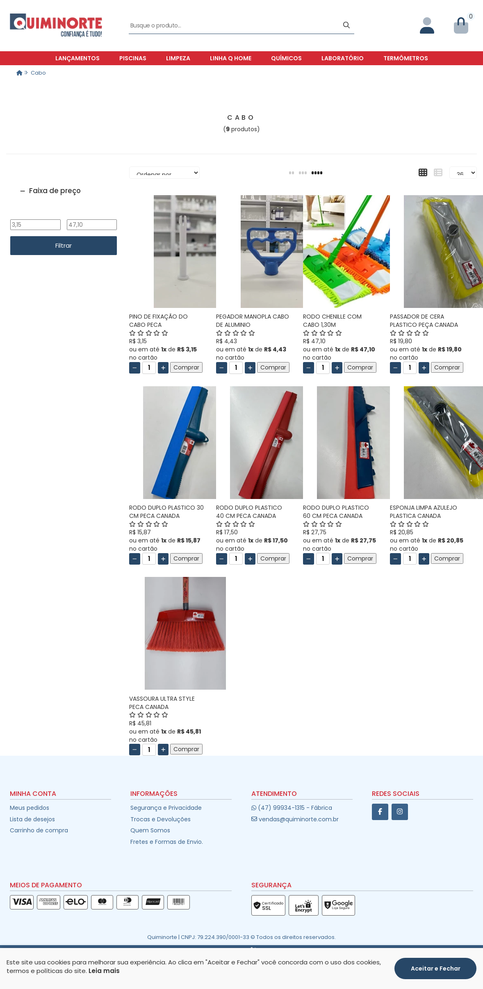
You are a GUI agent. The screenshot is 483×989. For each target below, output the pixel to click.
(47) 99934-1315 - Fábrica (291, 808)
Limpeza (178, 58)
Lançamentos (77, 58)
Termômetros (405, 58)
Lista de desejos (32, 819)
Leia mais (104, 970)
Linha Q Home (230, 58)
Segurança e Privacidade (166, 808)
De (35, 214)
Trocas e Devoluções (160, 819)
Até (91, 214)
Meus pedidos (29, 808)
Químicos (286, 58)
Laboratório (342, 58)
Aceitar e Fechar (435, 968)
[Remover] (134, 368)
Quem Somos (150, 830)
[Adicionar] (163, 368)
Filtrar (63, 245)
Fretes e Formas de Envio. (166, 842)
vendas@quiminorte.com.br (295, 819)
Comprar (186, 367)
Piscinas (132, 58)
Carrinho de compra (39, 830)
